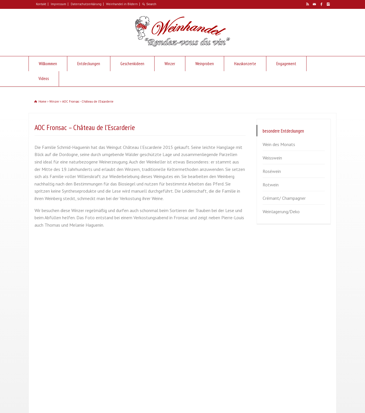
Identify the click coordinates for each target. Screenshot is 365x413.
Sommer (269, 293)
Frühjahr (269, 279)
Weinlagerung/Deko (281, 211)
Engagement (286, 63)
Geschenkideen (132, 63)
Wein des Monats (279, 144)
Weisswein (272, 158)
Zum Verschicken (277, 346)
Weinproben (204, 63)
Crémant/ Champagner (284, 198)
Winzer (170, 63)
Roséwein (272, 171)
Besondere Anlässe (279, 333)
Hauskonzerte (245, 63)
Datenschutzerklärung (86, 4)
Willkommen (48, 63)
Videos (43, 78)
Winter (267, 319)
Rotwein (271, 184)
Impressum (58, 4)
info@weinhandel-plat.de (65, 319)
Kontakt (41, 4)
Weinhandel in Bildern (122, 4)
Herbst (267, 306)
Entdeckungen (88, 63)
